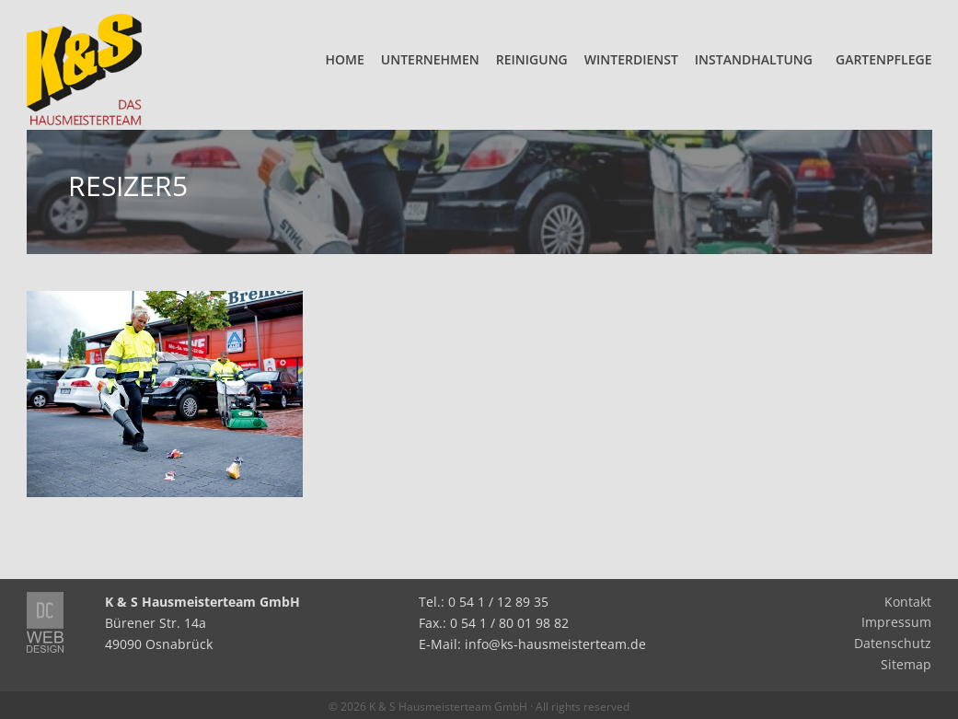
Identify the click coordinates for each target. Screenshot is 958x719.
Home (345, 59)
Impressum (896, 622)
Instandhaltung (754, 59)
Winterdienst (631, 59)
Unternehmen (430, 59)
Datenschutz (892, 643)
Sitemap (906, 664)
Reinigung (532, 59)
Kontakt (907, 602)
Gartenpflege (884, 59)
